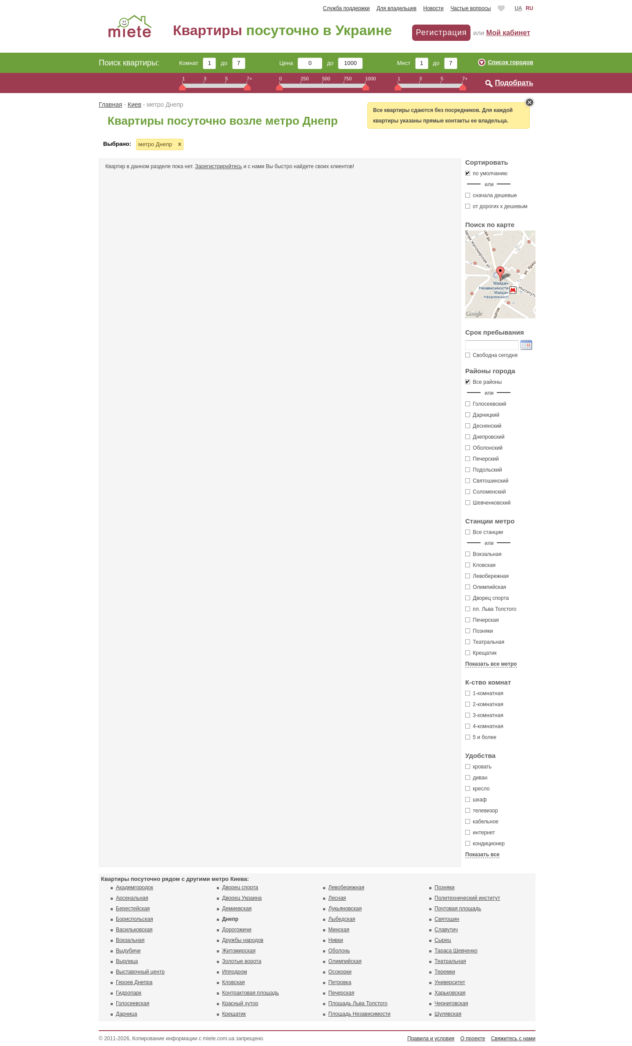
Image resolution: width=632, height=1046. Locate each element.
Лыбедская (341, 919)
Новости (433, 8)
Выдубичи (128, 951)
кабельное (482, 822)
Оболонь (339, 951)
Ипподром (234, 972)
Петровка (339, 982)
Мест (412, 63)
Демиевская (236, 908)
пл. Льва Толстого (491, 609)
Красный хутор (240, 1003)
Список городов (510, 62)
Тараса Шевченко (456, 951)
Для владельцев (397, 8)
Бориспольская (134, 919)
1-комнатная (484, 693)
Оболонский (484, 448)
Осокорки (340, 972)
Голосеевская (132, 1003)
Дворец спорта (487, 598)
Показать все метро (491, 664)
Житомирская (238, 951)
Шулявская (447, 1014)
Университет (449, 982)
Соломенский (485, 492)
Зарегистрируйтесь (218, 166)
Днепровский (485, 437)
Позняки (479, 631)
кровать (478, 767)
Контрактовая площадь (250, 993)
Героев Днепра (134, 982)
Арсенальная (132, 898)
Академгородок (134, 887)
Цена (301, 63)
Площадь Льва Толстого (358, 1003)
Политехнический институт (467, 898)
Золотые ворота (241, 961)
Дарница (126, 1014)
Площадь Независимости (359, 1014)
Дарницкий (482, 415)
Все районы (483, 382)
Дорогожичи (236, 930)
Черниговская (451, 1003)
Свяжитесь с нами (513, 1038)
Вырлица (127, 961)
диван (476, 778)
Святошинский (486, 481)
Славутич (446, 930)
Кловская (480, 565)
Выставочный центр (140, 972)
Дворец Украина (242, 898)
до (233, 63)
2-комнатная (484, 704)
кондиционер (485, 843)
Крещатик (480, 653)
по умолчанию (486, 173)
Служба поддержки (346, 8)
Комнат (197, 63)
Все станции (484, 532)
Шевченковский (487, 503)
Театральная (484, 642)
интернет (480, 833)
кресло (477, 789)
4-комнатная (484, 726)
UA (518, 8)
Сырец (442, 940)
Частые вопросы (470, 8)
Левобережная (487, 576)
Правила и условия (430, 1038)
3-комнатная (484, 715)
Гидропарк (128, 993)
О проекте (472, 1038)
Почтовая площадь (457, 908)
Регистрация (441, 32)
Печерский (482, 459)
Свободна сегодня (491, 355)
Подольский (483, 470)
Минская (338, 930)
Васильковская (134, 930)
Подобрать (514, 83)
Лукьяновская (345, 908)
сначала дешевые (491, 195)
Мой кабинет (508, 32)
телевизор (481, 811)
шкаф (476, 800)
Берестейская (133, 908)
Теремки (444, 972)
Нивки (335, 940)
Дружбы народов (242, 940)
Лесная (337, 898)
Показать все (482, 854)
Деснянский (483, 426)
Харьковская (450, 993)
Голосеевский (485, 404)
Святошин (446, 919)
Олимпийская (485, 587)
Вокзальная (483, 554)
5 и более (480, 737)
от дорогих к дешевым (496, 206)
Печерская (482, 620)
